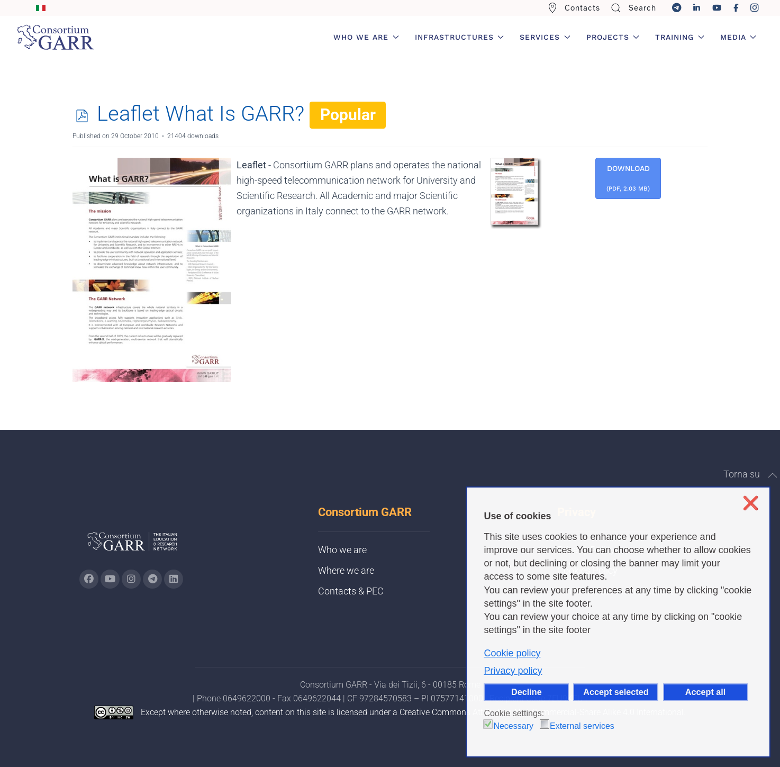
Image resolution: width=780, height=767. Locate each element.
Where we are (346, 570)
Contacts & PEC (351, 591)
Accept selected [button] (615, 692)
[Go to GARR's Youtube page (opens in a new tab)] (110, 579)
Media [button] (738, 37)
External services (582, 725)
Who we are (342, 549)
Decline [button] (526, 692)
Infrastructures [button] (459, 37)
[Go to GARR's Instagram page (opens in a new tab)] (88, 579)
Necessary (513, 725)
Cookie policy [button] (512, 653)
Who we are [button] (366, 37)
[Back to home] (55, 37)
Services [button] (545, 37)
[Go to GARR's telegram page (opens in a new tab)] (152, 579)
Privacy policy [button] (513, 670)
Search (633, 8)
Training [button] (679, 37)
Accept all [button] (705, 692)
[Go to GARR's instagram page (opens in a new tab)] (131, 579)
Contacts (574, 8)
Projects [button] (613, 37)
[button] (772, 475)
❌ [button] (750, 503)
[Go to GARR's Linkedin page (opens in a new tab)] (173, 579)
